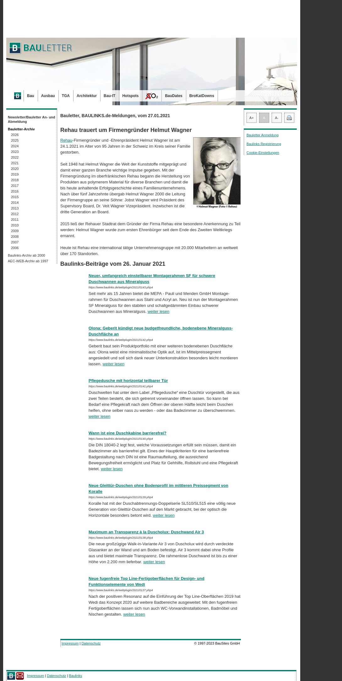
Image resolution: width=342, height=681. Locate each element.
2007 (15, 242)
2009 (15, 231)
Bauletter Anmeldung (263, 135)
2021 (15, 163)
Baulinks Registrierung (264, 144)
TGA (66, 96)
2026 (15, 135)
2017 (15, 186)
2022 (15, 157)
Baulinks (75, 676)
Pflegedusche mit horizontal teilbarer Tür (128, 380)
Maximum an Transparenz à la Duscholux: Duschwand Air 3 (146, 532)
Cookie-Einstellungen (263, 153)
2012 (15, 214)
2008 (15, 236)
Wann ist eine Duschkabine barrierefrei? (127, 433)
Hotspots (130, 96)
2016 (15, 191)
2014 (15, 202)
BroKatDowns (201, 96)
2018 (15, 180)
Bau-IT (109, 96)
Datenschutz (90, 643)
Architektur (87, 96)
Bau (30, 96)
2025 (15, 140)
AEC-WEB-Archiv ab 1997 (28, 261)
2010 (15, 225)
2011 (15, 219)
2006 (15, 248)
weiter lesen (158, 311)
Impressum (70, 643)
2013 (15, 208)
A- (277, 118)
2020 (15, 169)
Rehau (66, 140)
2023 (15, 152)
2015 (15, 197)
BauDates (173, 96)
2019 (15, 174)
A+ (251, 118)
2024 (15, 146)
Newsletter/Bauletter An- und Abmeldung (31, 119)
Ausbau (48, 96)
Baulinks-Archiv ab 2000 (26, 255)
